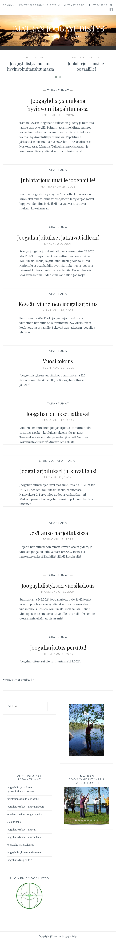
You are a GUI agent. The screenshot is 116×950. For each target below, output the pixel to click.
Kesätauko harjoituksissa (58, 541)
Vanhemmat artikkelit (18, 689)
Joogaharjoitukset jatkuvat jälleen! (58, 245)
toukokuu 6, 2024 (58, 548)
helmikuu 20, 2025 (58, 376)
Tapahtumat (58, 99)
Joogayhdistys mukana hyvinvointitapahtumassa (30, 74)
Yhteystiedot (74, 5)
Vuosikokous (58, 369)
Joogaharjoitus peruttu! (58, 655)
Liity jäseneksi (100, 5)
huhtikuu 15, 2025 (58, 319)
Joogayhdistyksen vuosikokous (58, 594)
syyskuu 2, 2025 (58, 252)
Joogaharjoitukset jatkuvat (58, 422)
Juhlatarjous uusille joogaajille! (85, 74)
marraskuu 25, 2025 (58, 195)
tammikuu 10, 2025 (58, 429)
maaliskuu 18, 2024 (58, 600)
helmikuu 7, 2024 (58, 662)
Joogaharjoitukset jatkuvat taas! (58, 479)
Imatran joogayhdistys (38, 5)
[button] (68, 814)
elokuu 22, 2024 (58, 486)
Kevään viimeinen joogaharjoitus (58, 312)
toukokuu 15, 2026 (58, 123)
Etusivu (9, 5)
